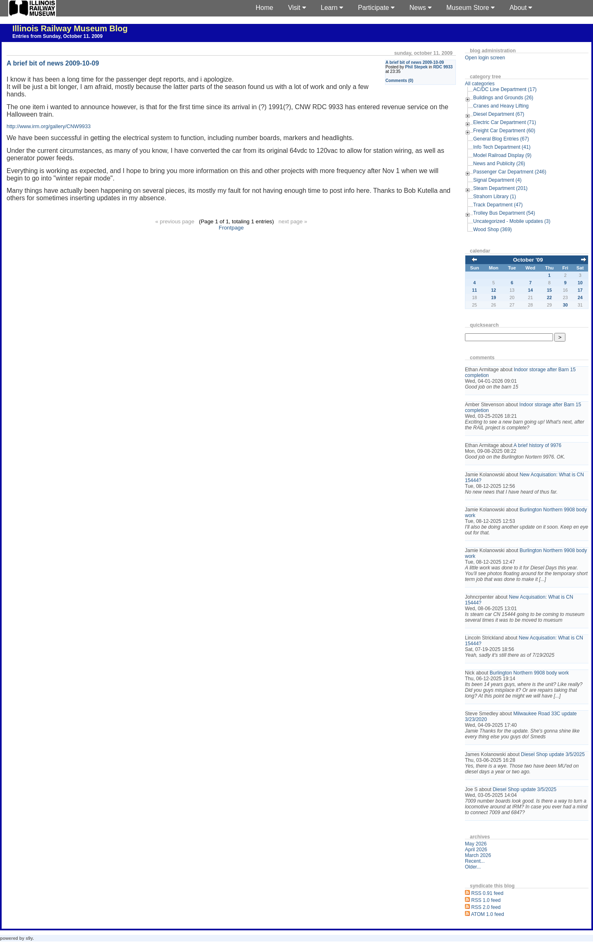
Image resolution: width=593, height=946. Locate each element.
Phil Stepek (416, 67)
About (520, 7)
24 (580, 297)
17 (580, 290)
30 (565, 304)
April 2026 (476, 849)
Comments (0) (399, 80)
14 (530, 290)
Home (264, 7)
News (420, 7)
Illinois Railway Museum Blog (70, 28)
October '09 (528, 260)
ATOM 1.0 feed (487, 914)
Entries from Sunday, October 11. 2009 (57, 36)
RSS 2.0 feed (485, 907)
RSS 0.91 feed (487, 893)
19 (493, 297)
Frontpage (231, 228)
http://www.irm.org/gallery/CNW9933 (49, 126)
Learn (332, 7)
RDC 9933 (443, 67)
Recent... (475, 861)
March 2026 (478, 855)
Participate (376, 7)
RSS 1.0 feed (485, 900)
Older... (473, 867)
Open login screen (485, 58)
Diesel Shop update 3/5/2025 (553, 754)
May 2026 (476, 844)
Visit (297, 7)
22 (549, 297)
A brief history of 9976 (537, 445)
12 (493, 290)
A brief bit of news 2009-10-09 (414, 62)
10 (580, 282)
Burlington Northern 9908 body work (529, 673)
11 (474, 290)
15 (549, 290)
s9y (29, 938)
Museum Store (470, 7)
